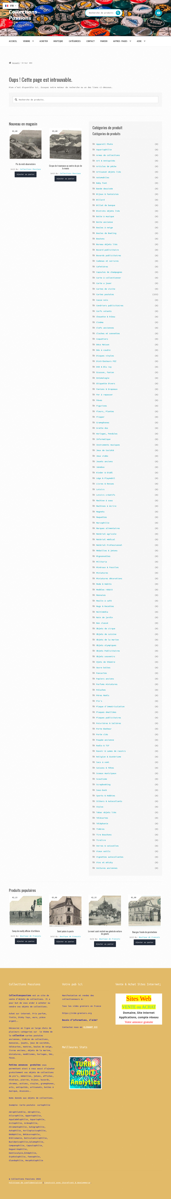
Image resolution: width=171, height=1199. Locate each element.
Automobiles (102, 177)
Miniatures (102, 573)
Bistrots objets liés (108, 211)
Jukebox (100, 467)
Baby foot (101, 183)
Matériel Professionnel (109, 545)
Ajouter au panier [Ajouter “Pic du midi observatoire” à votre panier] (26, 174)
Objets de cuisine (106, 634)
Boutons (100, 238)
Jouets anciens (104, 461)
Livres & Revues (105, 483)
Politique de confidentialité (25, 1182)
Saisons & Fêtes (105, 768)
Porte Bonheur (104, 729)
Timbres (100, 829)
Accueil (13, 41)
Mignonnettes (103, 556)
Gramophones (102, 422)
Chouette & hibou (105, 316)
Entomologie (102, 378)
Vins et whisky (104, 862)
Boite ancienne (104, 222)
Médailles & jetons (106, 550)
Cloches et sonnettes (108, 333)
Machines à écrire (106, 506)
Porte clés (102, 734)
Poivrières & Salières (108, 723)
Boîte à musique (105, 216)
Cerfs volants (104, 311)
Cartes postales (105, 294)
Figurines (101, 406)
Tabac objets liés (106, 812)
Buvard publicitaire (107, 250)
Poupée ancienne (105, 740)
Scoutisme (101, 779)
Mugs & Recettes (105, 606)
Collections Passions (23, 14)
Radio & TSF (102, 745)
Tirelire (101, 840)
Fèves (99, 400)
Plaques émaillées (106, 712)
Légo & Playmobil (105, 478)
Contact (90, 41)
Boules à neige (104, 227)
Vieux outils (103, 851)
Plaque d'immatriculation (110, 706)
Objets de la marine (107, 639)
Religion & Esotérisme (108, 756)
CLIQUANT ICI (90, 1027)
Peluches (101, 690)
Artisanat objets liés (108, 172)
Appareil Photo (104, 144)
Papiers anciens (105, 678)
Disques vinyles (105, 355)
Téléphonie (102, 823)
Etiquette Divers (105, 383)
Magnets (100, 511)
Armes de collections (108, 155)
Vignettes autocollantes (109, 857)
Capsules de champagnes (109, 272)
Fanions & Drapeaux (106, 389)
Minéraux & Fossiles (107, 567)
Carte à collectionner (108, 277)
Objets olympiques (106, 645)
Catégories (75, 41)
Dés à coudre (103, 350)
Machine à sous (104, 500)
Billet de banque (105, 205)
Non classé (102, 623)
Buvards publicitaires (108, 255)
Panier (103, 41)
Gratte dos (102, 428)
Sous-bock (101, 790)
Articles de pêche (106, 166)
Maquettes (101, 517)
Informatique (103, 439)
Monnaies (101, 595)
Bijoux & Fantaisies (107, 194)
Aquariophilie (104, 149)
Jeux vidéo (102, 456)
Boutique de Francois (30, 936)
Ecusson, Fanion (105, 372)
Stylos (99, 806)
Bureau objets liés (106, 244)
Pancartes (101, 673)
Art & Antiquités (105, 160)
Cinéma (99, 322)
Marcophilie (102, 523)
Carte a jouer (104, 283)
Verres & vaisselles (107, 846)
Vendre (26, 41)
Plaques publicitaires (108, 717)
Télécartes (102, 818)
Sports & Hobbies (105, 795)
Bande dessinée (104, 188)
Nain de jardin (104, 617)
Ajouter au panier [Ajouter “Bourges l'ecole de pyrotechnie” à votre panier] (144, 942)
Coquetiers (102, 339)
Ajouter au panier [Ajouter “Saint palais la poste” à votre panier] (65, 941)
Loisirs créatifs (105, 495)
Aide (139, 41)
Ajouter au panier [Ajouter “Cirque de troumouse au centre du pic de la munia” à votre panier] (65, 179)
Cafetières (102, 266)
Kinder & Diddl (104, 472)
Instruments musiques (108, 445)
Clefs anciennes (105, 328)
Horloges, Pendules (106, 433)
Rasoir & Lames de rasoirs (111, 751)
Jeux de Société (105, 450)
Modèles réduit (104, 589)
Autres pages (120, 41)
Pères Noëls (102, 695)
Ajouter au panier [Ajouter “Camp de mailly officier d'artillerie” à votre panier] (26, 941)
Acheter (44, 41)
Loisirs (100, 489)
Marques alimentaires (108, 528)
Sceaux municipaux (106, 773)
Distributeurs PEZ (106, 361)
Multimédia (102, 612)
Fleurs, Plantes (105, 411)
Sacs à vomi (102, 762)
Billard (100, 200)
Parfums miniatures (106, 684)
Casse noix (102, 300)
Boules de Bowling (106, 233)
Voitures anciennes (106, 868)
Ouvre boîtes (103, 667)
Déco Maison (102, 344)
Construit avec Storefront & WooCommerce (67, 1182)
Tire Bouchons (104, 834)
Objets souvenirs (105, 656)
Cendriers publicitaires (109, 305)
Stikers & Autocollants (109, 801)
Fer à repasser (104, 394)
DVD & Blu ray (104, 367)
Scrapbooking (103, 784)
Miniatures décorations (109, 578)
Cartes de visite (105, 289)
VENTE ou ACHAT (139, 1007)
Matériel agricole (106, 534)
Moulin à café (104, 601)
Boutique (58, 41)
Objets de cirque (105, 628)
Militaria (101, 561)
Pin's (99, 701)
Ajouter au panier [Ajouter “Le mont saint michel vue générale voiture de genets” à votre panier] (105, 944)
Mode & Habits (104, 584)
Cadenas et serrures (107, 261)
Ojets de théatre (105, 662)
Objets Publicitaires (108, 651)
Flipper (100, 417)
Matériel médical (105, 539)
